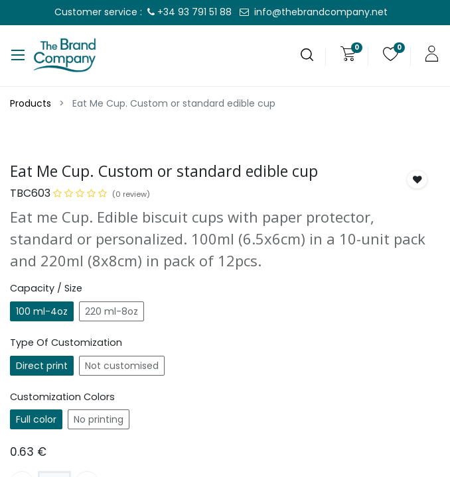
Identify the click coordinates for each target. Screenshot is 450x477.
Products (30, 103)
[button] (417, 179)
